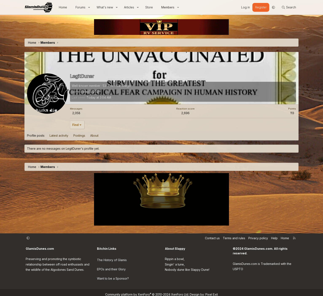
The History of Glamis (112, 258)
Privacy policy (258, 238)
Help (274, 238)
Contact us (212, 238)
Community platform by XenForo (147, 290)
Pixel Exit (211, 290)
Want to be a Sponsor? (113, 275)
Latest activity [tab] (59, 135)
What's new (105, 7)
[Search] (289, 7)
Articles (129, 7)
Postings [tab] (79, 135)
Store (149, 7)
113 (292, 113)
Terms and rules (234, 238)
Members (167, 7)
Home (63, 7)
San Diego (123, 85)
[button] (89, 7)
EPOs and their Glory (111, 267)
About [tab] (94, 135)
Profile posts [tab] (35, 135)
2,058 (76, 113)
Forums (80, 7)
